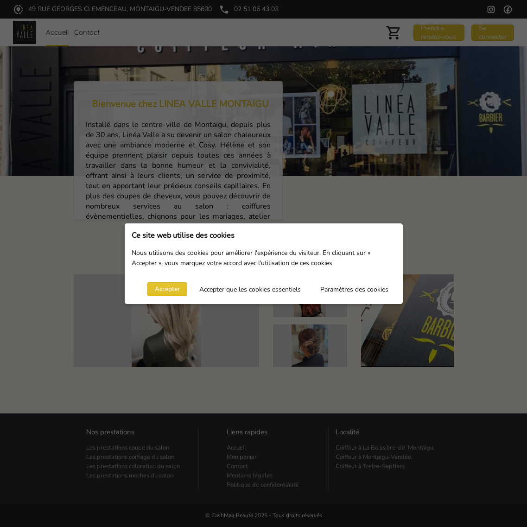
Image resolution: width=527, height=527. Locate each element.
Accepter (167, 289)
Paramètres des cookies (354, 289)
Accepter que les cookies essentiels (250, 289)
